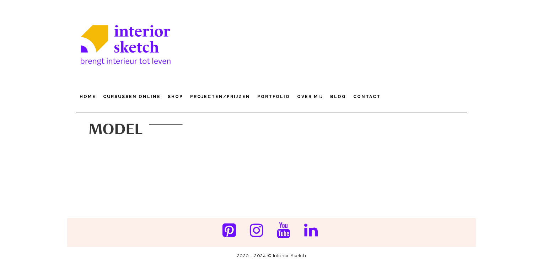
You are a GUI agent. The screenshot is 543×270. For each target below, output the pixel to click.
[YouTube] (284, 231)
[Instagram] (256, 231)
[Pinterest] (229, 231)
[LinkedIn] (311, 231)
